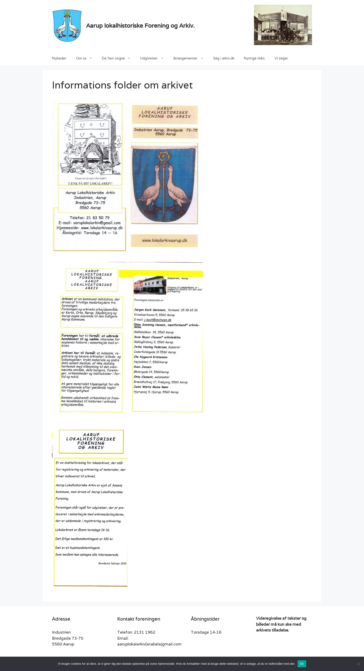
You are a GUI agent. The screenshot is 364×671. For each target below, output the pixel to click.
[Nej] (358, 663)
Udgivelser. (154, 58)
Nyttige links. (254, 58)
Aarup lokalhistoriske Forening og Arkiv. (140, 25)
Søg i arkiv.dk (223, 58)
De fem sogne (118, 58)
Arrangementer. (190, 58)
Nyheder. (59, 58)
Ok (302, 663)
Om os (86, 58)
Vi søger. (282, 58)
